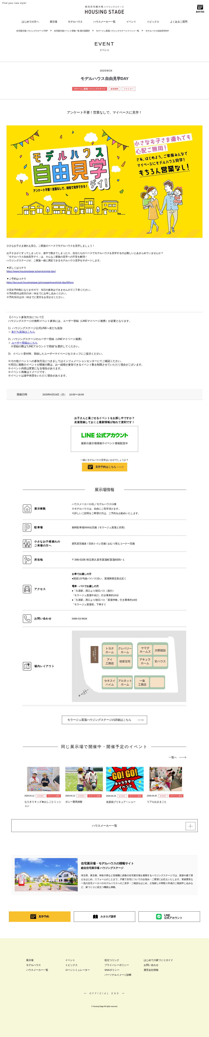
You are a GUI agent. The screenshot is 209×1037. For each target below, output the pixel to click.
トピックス (153, 21)
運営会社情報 (151, 971)
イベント (131, 21)
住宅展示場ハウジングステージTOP (32, 31)
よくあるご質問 (178, 21)
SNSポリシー (111, 971)
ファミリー (128, 89)
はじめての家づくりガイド (158, 961)
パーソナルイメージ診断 (117, 976)
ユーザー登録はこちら (24, 342)
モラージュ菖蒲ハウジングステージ (89, 89)
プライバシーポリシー (116, 966)
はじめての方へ (30, 21)
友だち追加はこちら (23, 331)
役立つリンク (111, 961)
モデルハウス (75, 21)
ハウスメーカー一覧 (104, 21)
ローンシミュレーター (77, 971)
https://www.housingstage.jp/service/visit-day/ (31, 271)
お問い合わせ (151, 966)
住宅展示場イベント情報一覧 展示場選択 (72, 31)
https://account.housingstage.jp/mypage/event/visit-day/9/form (40, 282)
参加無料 (114, 89)
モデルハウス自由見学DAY (157, 31)
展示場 (53, 21)
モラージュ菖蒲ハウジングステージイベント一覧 (117, 31)
